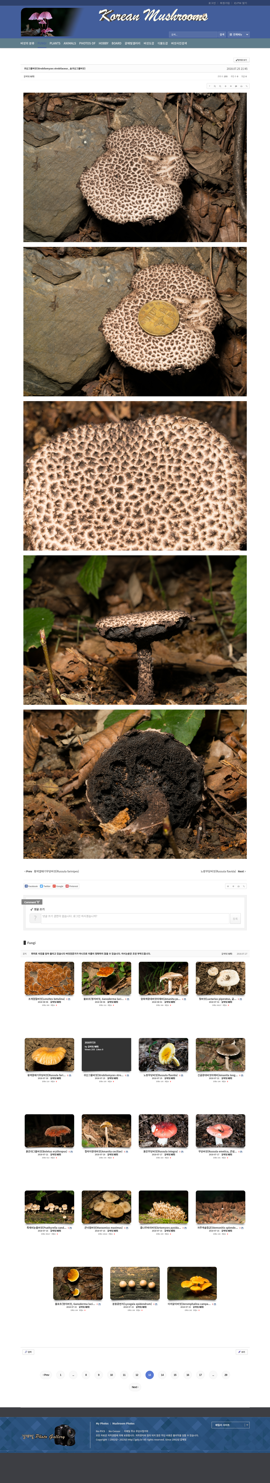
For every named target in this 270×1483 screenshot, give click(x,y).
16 (187, 1374)
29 (226, 1374)
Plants (55, 43)
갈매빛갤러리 (133, 43)
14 (162, 1374)
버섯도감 (149, 43)
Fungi (42, 44)
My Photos (102, 1423)
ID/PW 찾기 (240, 3)
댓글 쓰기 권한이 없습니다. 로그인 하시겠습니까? (70, 916)
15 (175, 1374)
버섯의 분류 (27, 43)
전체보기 (239, 34)
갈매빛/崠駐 (29, 76)
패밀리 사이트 (222, 1425)
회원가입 (225, 3)
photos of (87, 43)
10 (111, 1374)
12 (137, 1374)
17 (200, 1374)
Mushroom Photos (123, 1423)
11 (124, 1374)
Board (116, 43)
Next (135, 1387)
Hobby (103, 43)
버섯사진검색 (179, 43)
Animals (70, 43)
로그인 (212, 3)
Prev (46, 1374)
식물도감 (162, 43)
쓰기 (241, 1351)
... (73, 1374)
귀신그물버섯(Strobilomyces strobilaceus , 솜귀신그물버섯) (55, 68)
